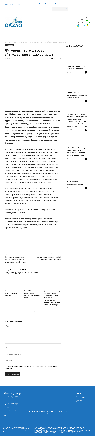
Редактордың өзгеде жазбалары (22, 273)
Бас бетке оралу (10, 42)
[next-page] (34, 311)
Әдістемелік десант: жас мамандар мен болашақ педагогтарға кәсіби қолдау (16, 259)
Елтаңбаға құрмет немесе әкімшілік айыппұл (11, 293)
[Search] (66, 9)
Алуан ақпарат (23, 42)
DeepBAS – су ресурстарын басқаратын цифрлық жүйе (77, 95)
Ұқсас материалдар (16, 270)
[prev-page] (30, 311)
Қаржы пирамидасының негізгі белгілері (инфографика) (48, 258)
